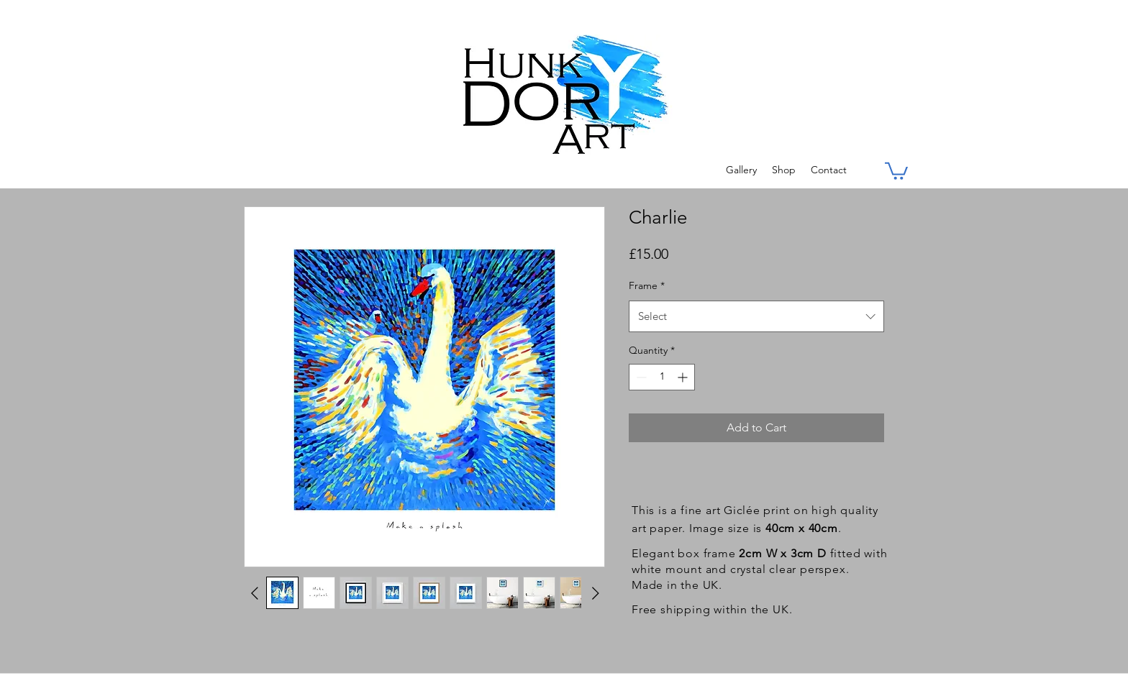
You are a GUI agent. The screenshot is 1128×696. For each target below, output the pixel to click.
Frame (647, 285)
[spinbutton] (662, 377)
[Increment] (684, 377)
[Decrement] (640, 377)
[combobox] (756, 316)
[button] (896, 170)
